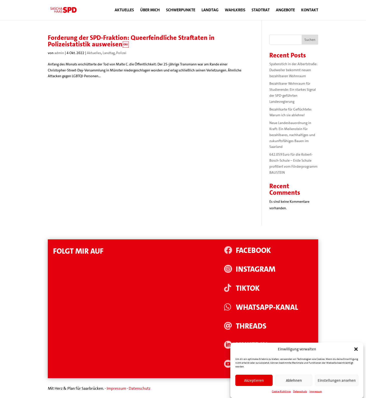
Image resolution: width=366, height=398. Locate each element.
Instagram (255, 269)
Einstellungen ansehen (337, 384)
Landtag (210, 10)
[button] (355, 353)
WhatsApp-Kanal (267, 307)
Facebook (253, 250)
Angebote (285, 10)
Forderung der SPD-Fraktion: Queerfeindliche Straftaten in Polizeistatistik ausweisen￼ (131, 41)
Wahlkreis (235, 10)
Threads (251, 326)
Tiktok (248, 288)
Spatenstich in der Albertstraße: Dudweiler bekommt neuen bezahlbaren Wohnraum (293, 70)
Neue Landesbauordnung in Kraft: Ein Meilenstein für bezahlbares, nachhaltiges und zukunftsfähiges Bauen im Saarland (292, 135)
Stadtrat (261, 10)
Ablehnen (294, 384)
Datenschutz (139, 388)
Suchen (309, 39)
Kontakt (309, 10)
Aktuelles (124, 10)
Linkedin (252, 345)
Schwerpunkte (180, 10)
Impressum (116, 388)
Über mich (150, 10)
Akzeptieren (254, 384)
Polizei (121, 53)
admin (59, 53)
